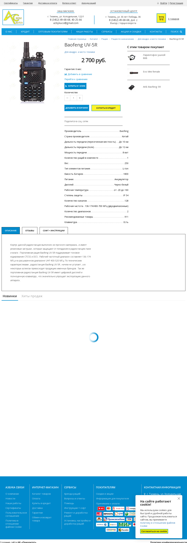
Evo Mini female (151, 71)
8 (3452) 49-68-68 (60, 19)
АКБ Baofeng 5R (152, 86)
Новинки (10, 296)
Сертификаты (11, 3)
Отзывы (29, 230)
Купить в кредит (106, 108)
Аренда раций (89, 3)
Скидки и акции (104, 493)
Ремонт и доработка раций (76, 514)
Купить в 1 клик (75, 86)
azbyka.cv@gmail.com (65, 23)
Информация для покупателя (112, 498)
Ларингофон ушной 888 (154, 56)
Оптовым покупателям (52, 31)
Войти (163, 3)
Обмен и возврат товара (42, 519)
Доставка (37, 507)
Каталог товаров (41, 493)
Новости (10, 498)
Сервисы (107, 31)
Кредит (25, 31)
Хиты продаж (32, 296)
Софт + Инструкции (54, 230)
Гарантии (28, 3)
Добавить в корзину (77, 108)
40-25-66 (77, 19)
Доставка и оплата (47, 3)
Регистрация (176, 3)
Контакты (156, 31)
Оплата (36, 498)
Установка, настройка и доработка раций (77, 522)
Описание (10, 230)
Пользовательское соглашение (16, 514)
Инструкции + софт (75, 507)
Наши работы (84, 31)
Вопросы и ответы (74, 498)
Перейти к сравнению (76, 79)
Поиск (176, 31)
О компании (12, 493)
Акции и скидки (131, 31)
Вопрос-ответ (69, 3)
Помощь (69, 503)
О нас (9, 31)
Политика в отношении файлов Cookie (14, 523)
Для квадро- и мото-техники (79, 51)
